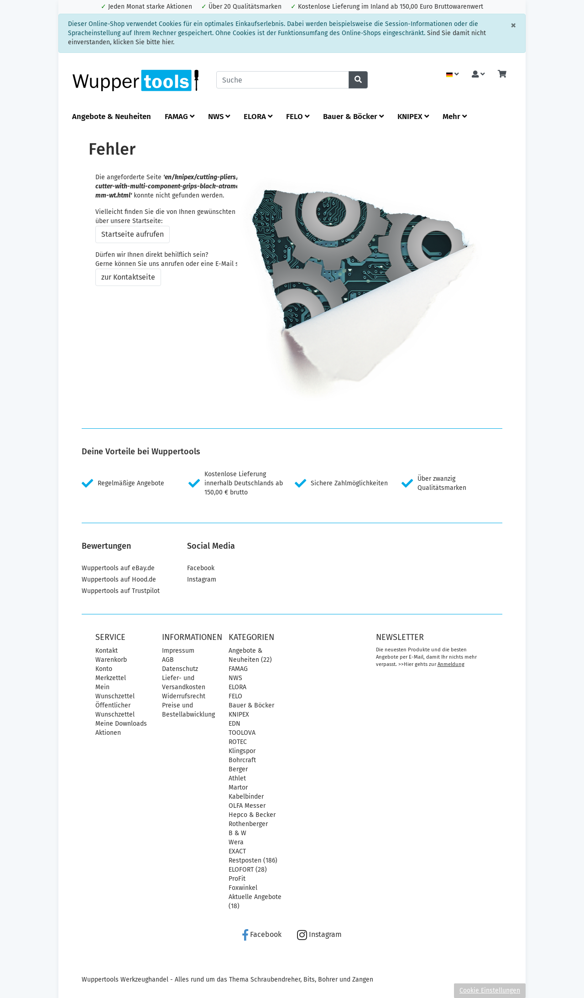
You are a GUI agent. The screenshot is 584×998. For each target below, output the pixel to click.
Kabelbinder (246, 796)
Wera (236, 842)
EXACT (237, 851)
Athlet (237, 778)
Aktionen (108, 733)
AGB (168, 660)
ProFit (237, 879)
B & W (237, 833)
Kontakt (106, 651)
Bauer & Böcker (353, 116)
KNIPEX (413, 116)
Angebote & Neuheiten (111, 116)
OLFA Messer (247, 806)
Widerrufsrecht (183, 696)
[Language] (452, 75)
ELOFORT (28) (248, 869)
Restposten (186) (253, 860)
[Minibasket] (502, 75)
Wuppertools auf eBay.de (118, 568)
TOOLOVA (242, 733)
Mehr (455, 116)
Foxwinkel (243, 888)
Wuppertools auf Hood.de (119, 579)
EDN (234, 724)
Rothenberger (248, 824)
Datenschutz (180, 669)
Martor (238, 787)
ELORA (258, 116)
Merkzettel (110, 678)
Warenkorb (111, 660)
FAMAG (179, 116)
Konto (103, 669)
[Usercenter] (478, 75)
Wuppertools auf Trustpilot (121, 591)
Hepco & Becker (252, 815)
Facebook (200, 568)
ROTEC (238, 742)
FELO (297, 116)
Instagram (201, 579)
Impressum (178, 651)
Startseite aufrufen (132, 234)
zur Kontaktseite (128, 277)
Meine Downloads (121, 724)
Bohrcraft (242, 760)
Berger (238, 769)
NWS (219, 116)
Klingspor (242, 751)
